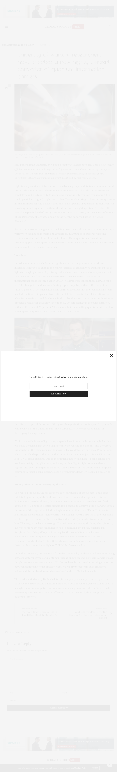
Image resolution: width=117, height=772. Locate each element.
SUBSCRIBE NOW (58, 394)
